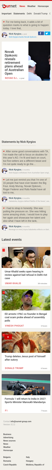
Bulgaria (7, 457)
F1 (6, 410)
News (22, 6)
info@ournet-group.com (21, 421)
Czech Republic (10, 465)
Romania (7, 461)
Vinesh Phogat (14, 325)
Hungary (29, 461)
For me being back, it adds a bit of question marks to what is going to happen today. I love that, (26, 25)
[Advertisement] (26, 110)
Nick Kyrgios (15, 34)
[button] (41, 33)
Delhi (29, 13)
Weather (31, 6)
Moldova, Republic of (35, 465)
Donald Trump (41, 13)
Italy (28, 457)
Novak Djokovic (12, 78)
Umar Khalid (13, 283)
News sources (9, 441)
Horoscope (43, 6)
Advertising (8, 437)
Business (7, 434)
